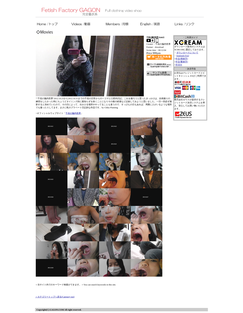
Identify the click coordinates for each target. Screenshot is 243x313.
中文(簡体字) (182, 58)
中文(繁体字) (182, 61)
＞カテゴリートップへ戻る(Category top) (54, 296)
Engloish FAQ (182, 55)
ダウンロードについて (187, 52)
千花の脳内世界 (73, 113)
